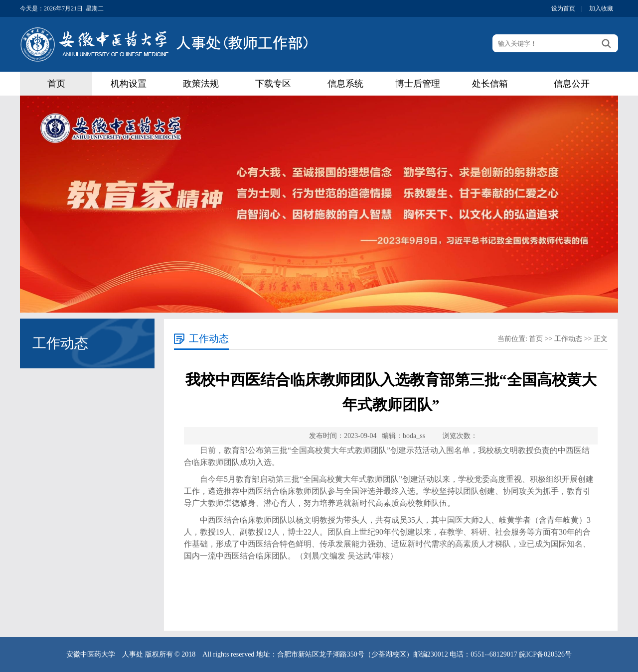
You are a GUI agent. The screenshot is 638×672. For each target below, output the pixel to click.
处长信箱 (490, 84)
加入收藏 (601, 8)
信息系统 (345, 84)
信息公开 (572, 84)
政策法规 (201, 84)
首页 (56, 84)
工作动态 (568, 338)
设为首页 (563, 8)
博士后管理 (417, 84)
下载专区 (273, 84)
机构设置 (129, 84)
